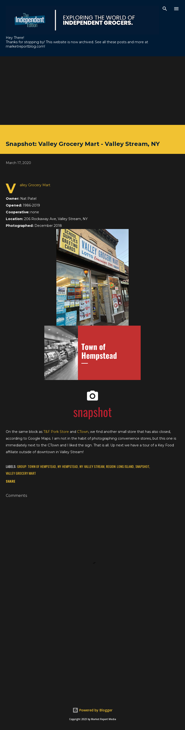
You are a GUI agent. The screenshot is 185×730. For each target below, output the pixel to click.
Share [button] (10, 481)
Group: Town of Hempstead (36, 466)
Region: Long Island (120, 466)
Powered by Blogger (92, 710)
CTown (82, 431)
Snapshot (142, 466)
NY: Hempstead (68, 466)
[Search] (165, 9)
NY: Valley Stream (91, 466)
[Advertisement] (92, 90)
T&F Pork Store (56, 431)
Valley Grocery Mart (21, 473)
